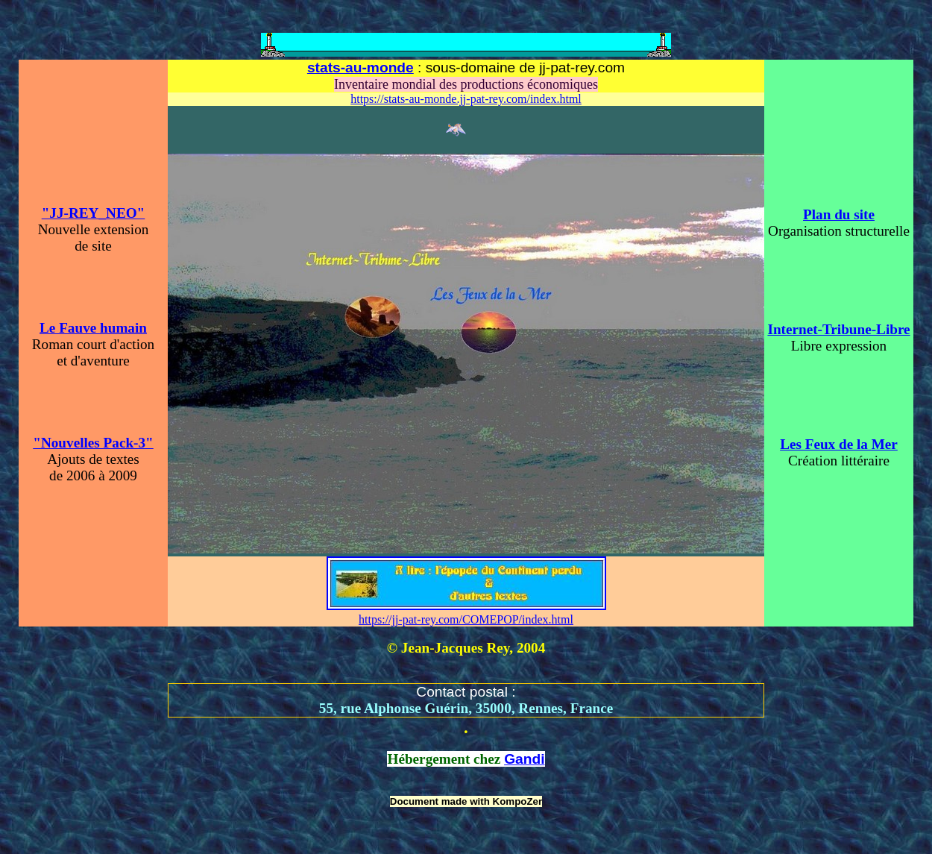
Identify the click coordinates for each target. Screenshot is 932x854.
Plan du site (839, 214)
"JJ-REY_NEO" (93, 213)
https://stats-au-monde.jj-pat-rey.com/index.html (466, 98)
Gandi (524, 759)
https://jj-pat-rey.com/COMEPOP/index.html (466, 619)
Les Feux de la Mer (839, 444)
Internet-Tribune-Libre (838, 329)
